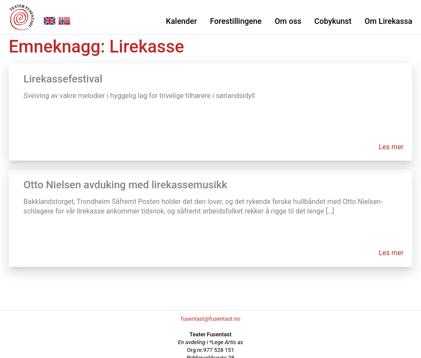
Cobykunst (332, 21)
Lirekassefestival (63, 79)
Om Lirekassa (388, 21)
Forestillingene (236, 21)
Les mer (391, 147)
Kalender (181, 21)
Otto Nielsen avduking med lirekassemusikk (125, 185)
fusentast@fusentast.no (210, 318)
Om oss (288, 21)
